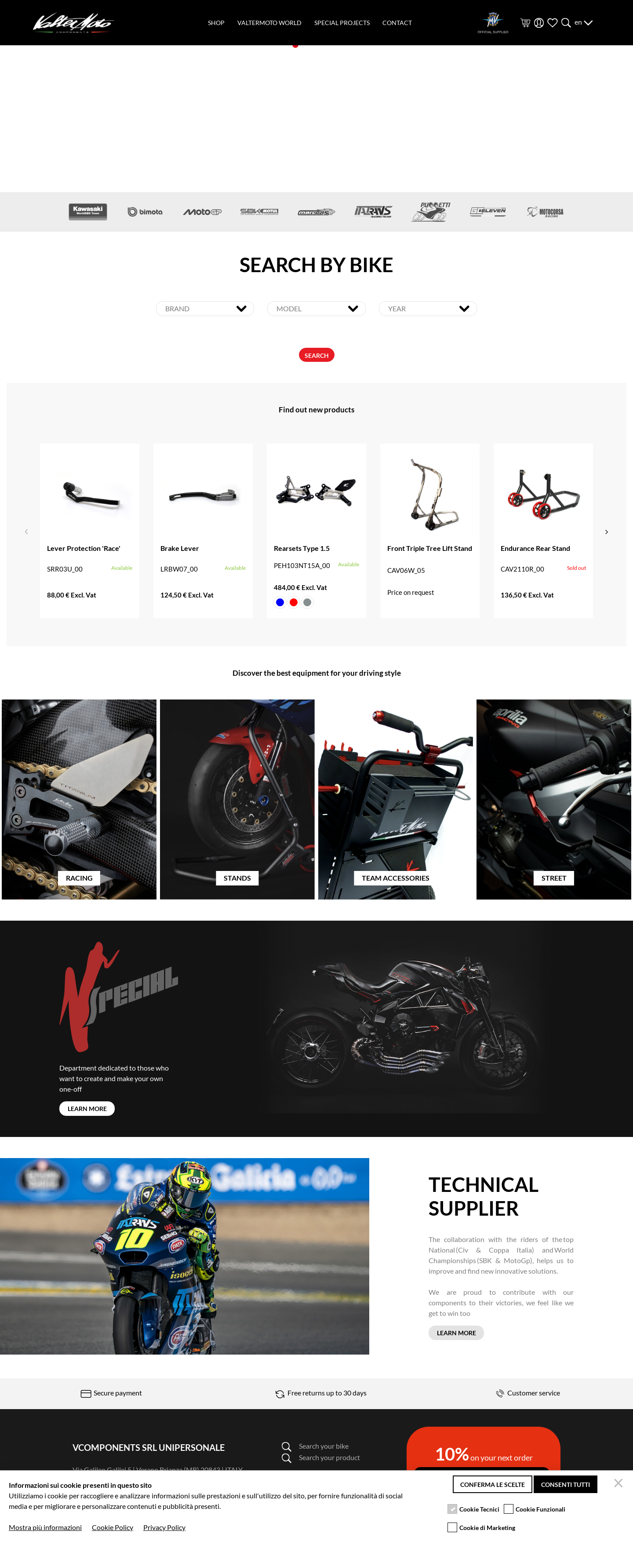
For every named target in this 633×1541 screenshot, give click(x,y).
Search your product (320, 1457)
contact (397, 22)
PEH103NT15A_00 (302, 567)
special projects (342, 22)
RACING (79, 879)
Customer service (526, 1392)
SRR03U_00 (65, 570)
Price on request (410, 593)
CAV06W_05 (406, 572)
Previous (26, 532)
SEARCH (317, 357)
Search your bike (315, 1446)
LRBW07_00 (179, 570)
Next (606, 532)
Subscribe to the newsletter (481, 1477)
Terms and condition (194, 1530)
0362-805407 (94, 1480)
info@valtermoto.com (153, 1480)
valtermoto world (269, 22)
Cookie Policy (139, 1530)
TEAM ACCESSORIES (395, 879)
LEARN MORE (87, 1109)
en (584, 22)
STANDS (237, 879)
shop (216, 22)
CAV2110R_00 (522, 570)
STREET (554, 879)
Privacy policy (92, 1530)
